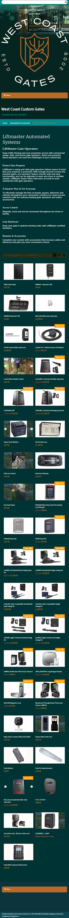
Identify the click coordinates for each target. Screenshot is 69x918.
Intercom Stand (10, 473)
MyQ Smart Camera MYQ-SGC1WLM (17, 737)
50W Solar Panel (10, 284)
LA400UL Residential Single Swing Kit (49, 570)
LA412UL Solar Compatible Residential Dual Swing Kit (18, 605)
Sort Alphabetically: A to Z (14, 255)
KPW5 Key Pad (40, 539)
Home (5, 123)
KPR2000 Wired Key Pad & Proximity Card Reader (48, 506)
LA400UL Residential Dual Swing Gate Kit (18, 571)
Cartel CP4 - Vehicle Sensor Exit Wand (49, 347)
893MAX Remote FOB (12, 316)
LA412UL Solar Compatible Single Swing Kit (47, 605)
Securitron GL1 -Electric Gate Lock (17, 833)
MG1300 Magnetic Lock (12, 703)
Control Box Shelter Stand (13, 379)
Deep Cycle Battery (11, 442)
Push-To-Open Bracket (43, 768)
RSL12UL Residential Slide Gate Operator (15, 801)
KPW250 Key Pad (10, 539)
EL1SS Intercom (41, 442)
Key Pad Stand (9, 505)
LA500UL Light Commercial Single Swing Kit (47, 639)
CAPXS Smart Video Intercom (15, 347)
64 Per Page (33, 255)
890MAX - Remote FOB (43, 284)
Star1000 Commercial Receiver (15, 865)
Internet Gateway (42, 473)
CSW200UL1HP (9, 410)
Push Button (8, 768)
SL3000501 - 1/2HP (42, 833)
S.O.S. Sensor (40, 799)
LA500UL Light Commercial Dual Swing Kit (18, 639)
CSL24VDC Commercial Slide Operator (49, 379)
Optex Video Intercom (43, 737)
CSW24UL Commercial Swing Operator (49, 410)
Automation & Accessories (20, 123)
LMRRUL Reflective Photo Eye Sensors (18, 671)
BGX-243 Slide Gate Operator (46, 316)
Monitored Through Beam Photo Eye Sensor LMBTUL (49, 704)
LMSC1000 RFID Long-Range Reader (48, 671)
